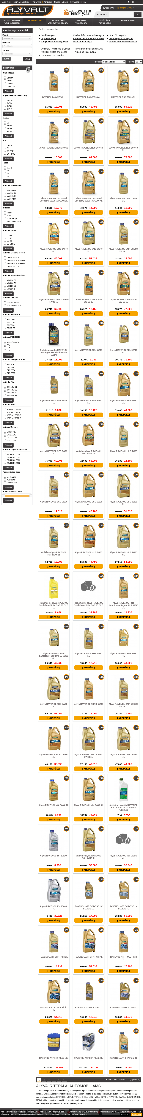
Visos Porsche (13, 375)
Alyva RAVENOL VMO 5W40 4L (54, 250)
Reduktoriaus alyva (82, 41)
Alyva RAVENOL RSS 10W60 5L (123, 149)
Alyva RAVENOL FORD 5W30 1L (88, 705)
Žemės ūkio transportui (105, 21)
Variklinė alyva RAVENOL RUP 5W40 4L (88, 452)
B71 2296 (11, 409)
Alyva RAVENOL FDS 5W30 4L (123, 654)
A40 (8, 378)
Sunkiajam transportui (81, 21)
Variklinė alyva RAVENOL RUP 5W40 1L (53, 553)
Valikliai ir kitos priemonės (54, 52)
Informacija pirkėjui (21, 2)
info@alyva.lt (80, 14)
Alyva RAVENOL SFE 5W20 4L (123, 401)
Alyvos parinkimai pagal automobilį (11, 21)
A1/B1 (9, 132)
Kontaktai (48, 2)
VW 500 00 (11, 205)
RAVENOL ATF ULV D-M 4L (123, 1007)
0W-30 (10, 109)
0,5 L (9, 183)
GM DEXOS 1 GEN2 (16, 285)
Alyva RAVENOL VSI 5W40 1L (54, 805)
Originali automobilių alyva (54, 41)
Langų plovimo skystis (52, 55)
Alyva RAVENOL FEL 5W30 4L (123, 351)
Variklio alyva (48, 35)
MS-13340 (11, 486)
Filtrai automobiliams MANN (89, 48)
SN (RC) (10, 160)
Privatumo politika (78, 2)
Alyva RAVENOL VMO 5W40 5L (89, 250)
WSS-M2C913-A (14, 452)
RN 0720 (10, 355)
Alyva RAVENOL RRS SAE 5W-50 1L (88, 300)
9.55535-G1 (12, 426)
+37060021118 (80, 11)
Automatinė (12, 531)
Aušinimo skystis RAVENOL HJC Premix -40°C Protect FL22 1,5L (123, 807)
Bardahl (10, 78)
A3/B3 (9, 134)
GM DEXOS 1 (13, 282)
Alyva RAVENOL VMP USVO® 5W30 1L (123, 250)
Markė (5, 35)
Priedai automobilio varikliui (123, 41)
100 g (9, 180)
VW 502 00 (11, 214)
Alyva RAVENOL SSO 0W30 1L (53, 503)
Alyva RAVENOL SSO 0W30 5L (123, 503)
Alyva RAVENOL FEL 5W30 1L (88, 351)
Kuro (9, 234)
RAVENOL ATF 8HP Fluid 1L (123, 1058)
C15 (8, 381)
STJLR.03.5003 (13, 508)
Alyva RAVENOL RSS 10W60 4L (88, 149)
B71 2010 (11, 401)
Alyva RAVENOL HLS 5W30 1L (123, 452)
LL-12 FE (11, 265)
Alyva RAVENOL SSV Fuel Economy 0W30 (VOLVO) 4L (89, 199)
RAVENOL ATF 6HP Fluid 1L (54, 957)
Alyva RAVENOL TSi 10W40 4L (123, 857)
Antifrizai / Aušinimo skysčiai (55, 48)
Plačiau (124, 1115)
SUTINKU (136, 1115)
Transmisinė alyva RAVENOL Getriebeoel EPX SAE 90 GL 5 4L (88, 605)
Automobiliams (35, 20)
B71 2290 (11, 403)
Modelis (6, 43)
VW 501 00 (11, 208)
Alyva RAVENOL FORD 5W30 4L (53, 755)
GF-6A (10, 154)
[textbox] (121, 14)
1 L (8, 188)
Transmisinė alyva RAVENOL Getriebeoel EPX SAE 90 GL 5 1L (53, 605)
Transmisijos (12, 236)
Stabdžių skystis (117, 35)
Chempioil (11, 86)
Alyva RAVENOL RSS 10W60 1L (53, 149)
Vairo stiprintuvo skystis (121, 38)
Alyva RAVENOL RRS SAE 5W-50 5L (123, 300)
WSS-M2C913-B (14, 454)
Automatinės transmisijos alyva (88, 38)
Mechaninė (11, 528)
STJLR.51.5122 (13, 511)
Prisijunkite (36, 2)
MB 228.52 (11, 313)
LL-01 (9, 259)
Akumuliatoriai (128, 20)
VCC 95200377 (13, 333)
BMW (9, 81)
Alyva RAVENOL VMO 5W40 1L (123, 199)
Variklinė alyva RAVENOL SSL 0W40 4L (88, 857)
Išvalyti (6, 59)
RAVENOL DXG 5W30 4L (88, 97)
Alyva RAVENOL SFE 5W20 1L (88, 401)
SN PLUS (11, 163)
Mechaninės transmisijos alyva (88, 35)
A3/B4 (9, 137)
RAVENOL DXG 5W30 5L (123, 97)
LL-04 (9, 262)
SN (8, 157)
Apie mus (6, 2)
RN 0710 (10, 352)
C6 (8, 129)
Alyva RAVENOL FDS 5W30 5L (53, 705)
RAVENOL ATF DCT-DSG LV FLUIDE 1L (88, 907)
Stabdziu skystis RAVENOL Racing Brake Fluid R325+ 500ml (53, 352)
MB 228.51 (11, 310)
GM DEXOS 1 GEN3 (16, 287)
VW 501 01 (11, 211)
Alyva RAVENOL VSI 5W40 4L (88, 805)
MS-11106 (11, 480)
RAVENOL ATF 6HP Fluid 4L (88, 957)
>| (64, 1080)
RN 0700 (10, 350)
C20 (8, 384)
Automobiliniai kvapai (85, 52)
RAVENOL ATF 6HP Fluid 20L (88, 1058)
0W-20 (10, 106)
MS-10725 (11, 477)
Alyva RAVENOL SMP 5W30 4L (123, 755)
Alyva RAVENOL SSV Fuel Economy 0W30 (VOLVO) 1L (54, 199)
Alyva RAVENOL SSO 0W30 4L (88, 503)
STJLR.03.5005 (13, 505)
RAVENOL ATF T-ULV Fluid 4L (53, 1008)
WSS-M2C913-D (14, 460)
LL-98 (9, 256)
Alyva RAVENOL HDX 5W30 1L (53, 401)
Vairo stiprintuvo (14, 239)
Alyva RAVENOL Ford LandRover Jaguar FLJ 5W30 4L (53, 655)
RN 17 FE (11, 358)
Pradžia (41, 29)
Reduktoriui (12, 534)
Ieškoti (27, 59)
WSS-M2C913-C (14, 457)
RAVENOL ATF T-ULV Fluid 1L (123, 958)
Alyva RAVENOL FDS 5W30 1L (88, 654)
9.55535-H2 (12, 432)
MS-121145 (12, 483)
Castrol (10, 83)
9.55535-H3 (12, 435)
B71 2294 (11, 406)
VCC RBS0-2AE (14, 336)
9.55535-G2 (12, 429)
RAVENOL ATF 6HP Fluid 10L (53, 1058)
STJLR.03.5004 (13, 503)
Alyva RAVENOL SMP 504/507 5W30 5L (89, 755)
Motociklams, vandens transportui (58, 21)
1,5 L (9, 185)
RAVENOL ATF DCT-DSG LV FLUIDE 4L (123, 907)
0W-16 (10, 103)
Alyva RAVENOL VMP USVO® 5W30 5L (53, 300)
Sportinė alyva (48, 38)
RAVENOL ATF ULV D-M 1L (88, 1007)
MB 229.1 (11, 316)
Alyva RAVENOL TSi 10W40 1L (53, 857)
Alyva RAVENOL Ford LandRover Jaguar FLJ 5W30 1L (123, 605)
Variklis (5, 50)
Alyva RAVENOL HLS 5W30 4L (88, 553)
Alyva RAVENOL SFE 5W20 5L (53, 452)
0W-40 (10, 112)
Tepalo (9, 231)
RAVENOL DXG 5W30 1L (53, 97)
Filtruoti (8, 94)
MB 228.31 (11, 307)
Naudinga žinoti (61, 2)
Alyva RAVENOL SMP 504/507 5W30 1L (123, 705)
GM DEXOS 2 (13, 290)
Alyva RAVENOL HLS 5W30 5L (123, 553)
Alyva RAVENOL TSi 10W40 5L (53, 907)
